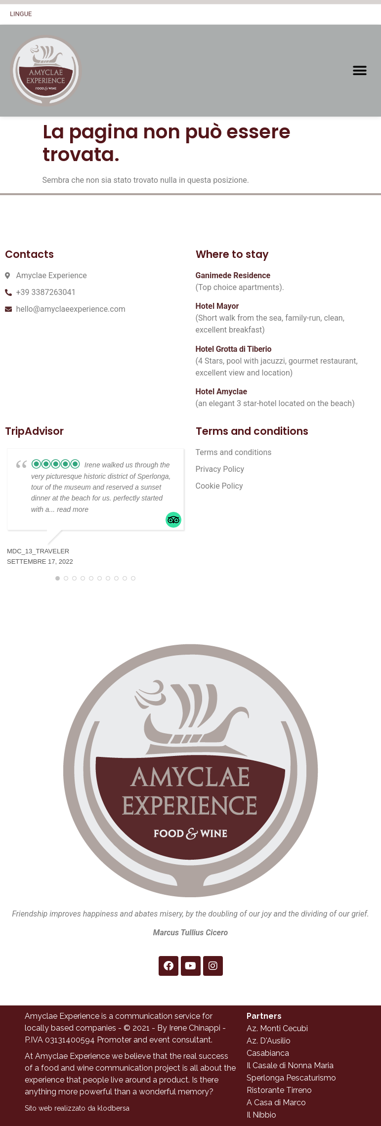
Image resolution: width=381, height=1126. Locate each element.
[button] (360, 71)
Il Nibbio (261, 1115)
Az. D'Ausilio (269, 1040)
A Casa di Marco (276, 1102)
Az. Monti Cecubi (277, 1028)
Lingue (21, 11)
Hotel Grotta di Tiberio (234, 349)
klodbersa (113, 1108)
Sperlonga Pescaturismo (291, 1078)
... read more (68, 509)
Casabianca (268, 1053)
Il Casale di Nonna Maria (290, 1065)
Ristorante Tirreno (279, 1090)
